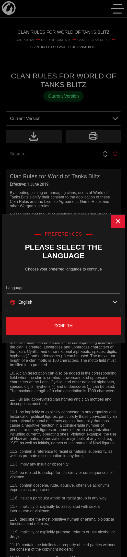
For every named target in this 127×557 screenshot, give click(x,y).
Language (14, 288)
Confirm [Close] (63, 326)
